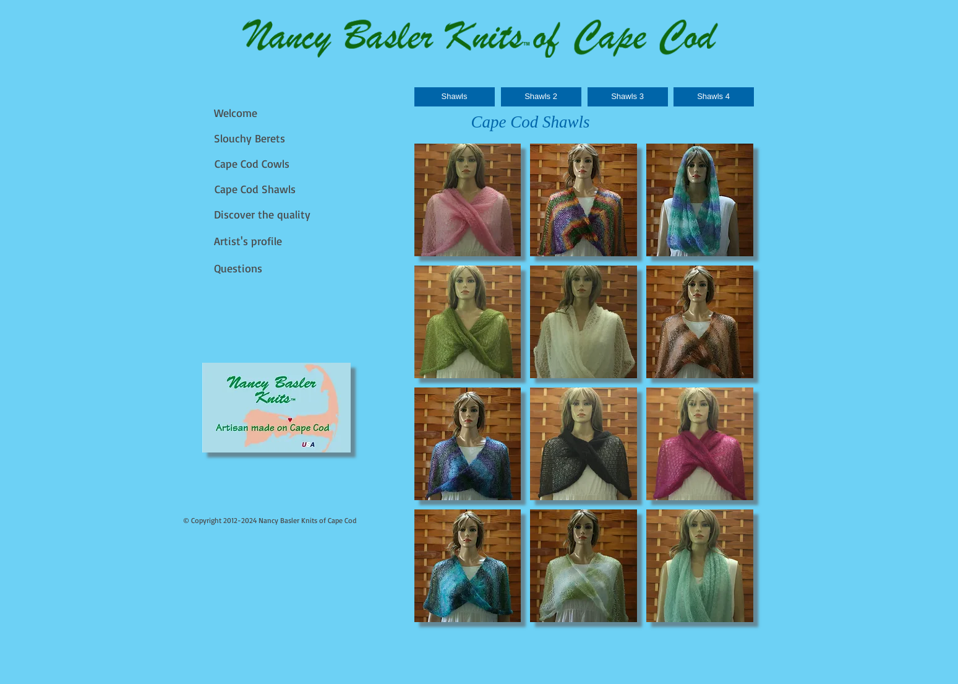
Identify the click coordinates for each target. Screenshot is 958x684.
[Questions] (242, 268)
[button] (467, 200)
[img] (276, 407)
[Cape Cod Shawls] (258, 189)
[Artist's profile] (251, 241)
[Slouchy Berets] (251, 138)
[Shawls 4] (714, 96)
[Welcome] (239, 113)
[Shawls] (454, 96)
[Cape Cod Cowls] (254, 163)
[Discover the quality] (264, 214)
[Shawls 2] (541, 96)
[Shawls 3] (628, 96)
